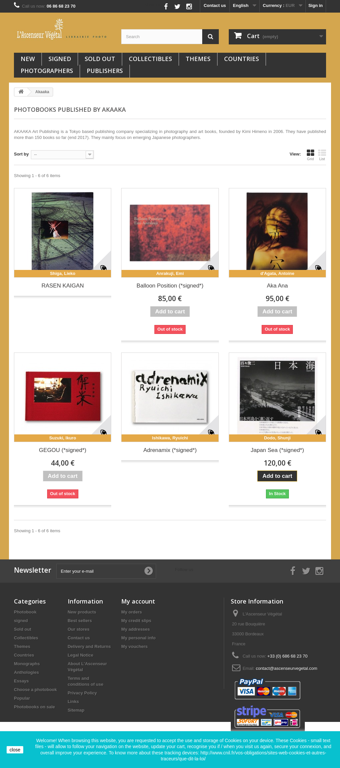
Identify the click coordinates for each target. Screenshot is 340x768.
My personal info (138, 637)
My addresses (135, 629)
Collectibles (150, 59)
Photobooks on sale (34, 706)
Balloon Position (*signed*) (169, 286)
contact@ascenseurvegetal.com (286, 668)
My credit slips (136, 620)
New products (82, 611)
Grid (310, 155)
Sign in (315, 5)
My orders (131, 611)
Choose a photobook (35, 689)
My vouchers (134, 646)
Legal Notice (80, 655)
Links (73, 701)
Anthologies (26, 672)
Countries (241, 59)
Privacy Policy (82, 692)
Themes (198, 59)
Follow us (151, 4)
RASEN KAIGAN (63, 286)
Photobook (25, 611)
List (322, 155)
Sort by (21, 154)
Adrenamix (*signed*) (170, 450)
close (15, 749)
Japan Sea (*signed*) (277, 450)
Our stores (79, 629)
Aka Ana (277, 286)
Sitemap (76, 710)
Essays (21, 680)
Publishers (105, 71)
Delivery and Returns (89, 646)
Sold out (100, 59)
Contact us (215, 5)
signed (59, 59)
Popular (22, 698)
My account (138, 601)
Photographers (47, 71)
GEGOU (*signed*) (62, 450)
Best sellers (80, 620)
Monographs (27, 663)
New (28, 59)
